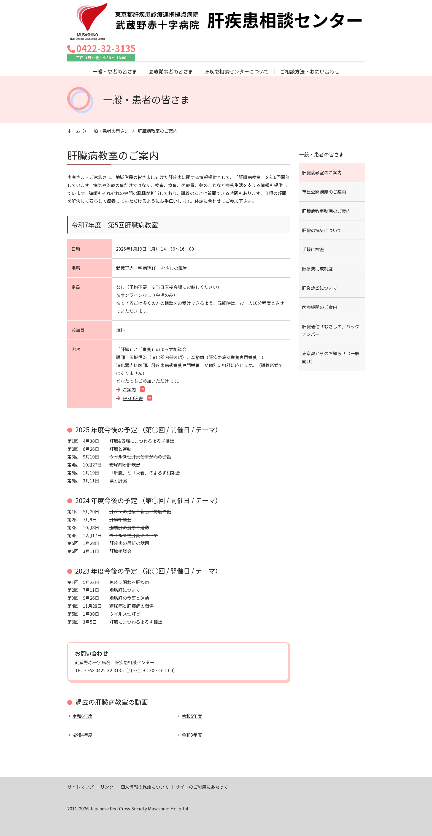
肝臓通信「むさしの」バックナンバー (330, 298)
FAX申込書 (133, 366)
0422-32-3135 (330, 10)
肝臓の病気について (322, 198)
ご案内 (129, 357)
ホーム (73, 99)
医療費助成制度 (317, 237)
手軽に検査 (313, 218)
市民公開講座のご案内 (324, 160)
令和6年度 (82, 684)
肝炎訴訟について (319, 256)
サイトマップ (80, 755)
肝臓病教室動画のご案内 (326, 179)
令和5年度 (192, 684)
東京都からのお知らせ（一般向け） (330, 326)
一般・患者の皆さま (109, 99)
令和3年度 (192, 703)
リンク (107, 755)
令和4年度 (82, 703)
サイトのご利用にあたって (201, 755)
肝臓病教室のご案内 (322, 141)
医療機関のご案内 (319, 275)
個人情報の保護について (144, 755)
